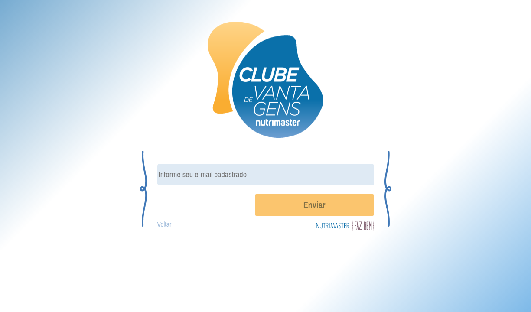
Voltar (164, 224)
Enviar (314, 205)
